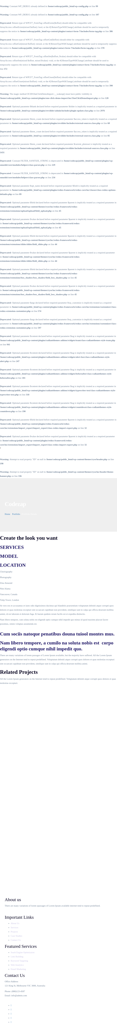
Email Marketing (18, 969)
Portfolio (16, 514)
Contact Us (16, 940)
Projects (15, 931)
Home (7, 514)
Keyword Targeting (19, 961)
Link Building (17, 956)
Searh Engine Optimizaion (23, 952)
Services (15, 927)
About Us (15, 923)
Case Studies (17, 936)
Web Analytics (17, 965)
